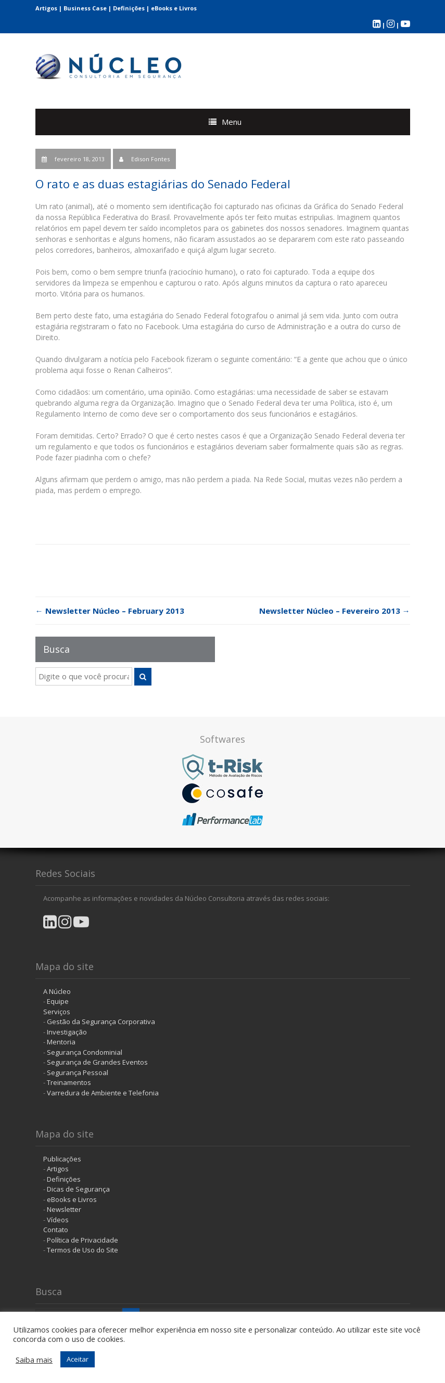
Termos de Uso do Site (82, 1250)
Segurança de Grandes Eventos (97, 1062)
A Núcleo (57, 991)
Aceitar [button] (77, 1359)
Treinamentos (69, 1082)
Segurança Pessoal (77, 1072)
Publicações (62, 1159)
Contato (55, 1229)
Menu (231, 122)
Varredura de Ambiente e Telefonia (103, 1092)
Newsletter (64, 1209)
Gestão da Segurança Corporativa (101, 1021)
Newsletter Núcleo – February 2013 (109, 610)
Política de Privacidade (82, 1240)
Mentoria (61, 1041)
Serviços (56, 1011)
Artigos (46, 8)
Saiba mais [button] (34, 1359)
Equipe (58, 1001)
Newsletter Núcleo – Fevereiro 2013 (334, 610)
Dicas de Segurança (78, 1189)
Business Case (85, 8)
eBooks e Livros (174, 8)
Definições (129, 8)
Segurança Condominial (84, 1052)
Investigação (67, 1032)
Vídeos (58, 1219)
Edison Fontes (150, 159)
